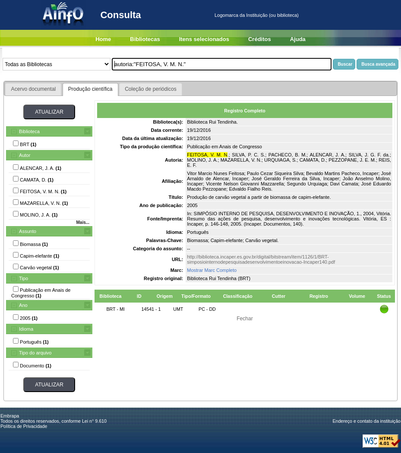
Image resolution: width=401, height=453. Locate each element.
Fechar (245, 319)
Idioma (26, 329)
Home (103, 39)
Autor (24, 155)
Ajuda (298, 39)
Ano (23, 305)
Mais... (82, 222)
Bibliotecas (145, 39)
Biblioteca (29, 131)
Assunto (27, 231)
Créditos (259, 39)
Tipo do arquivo (35, 352)
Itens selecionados (204, 39)
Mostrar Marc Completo (212, 270)
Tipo (23, 278)
